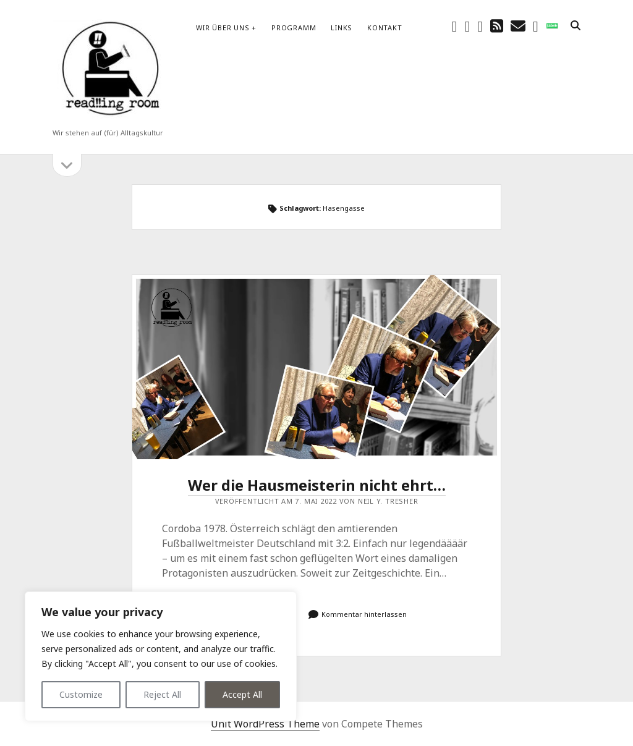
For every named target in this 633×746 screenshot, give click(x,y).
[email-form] (535, 25)
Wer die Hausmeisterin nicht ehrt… (316, 367)
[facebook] (454, 25)
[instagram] (467, 25)
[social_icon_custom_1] (552, 25)
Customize (81, 694)
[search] (575, 26)
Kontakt (384, 27)
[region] (161, 656)
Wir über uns (222, 27)
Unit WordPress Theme (265, 724)
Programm (293, 27)
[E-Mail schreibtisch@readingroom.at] (518, 25)
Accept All (242, 694)
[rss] (496, 25)
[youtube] (480, 25)
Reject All (162, 694)
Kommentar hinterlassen (364, 614)
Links (341, 27)
